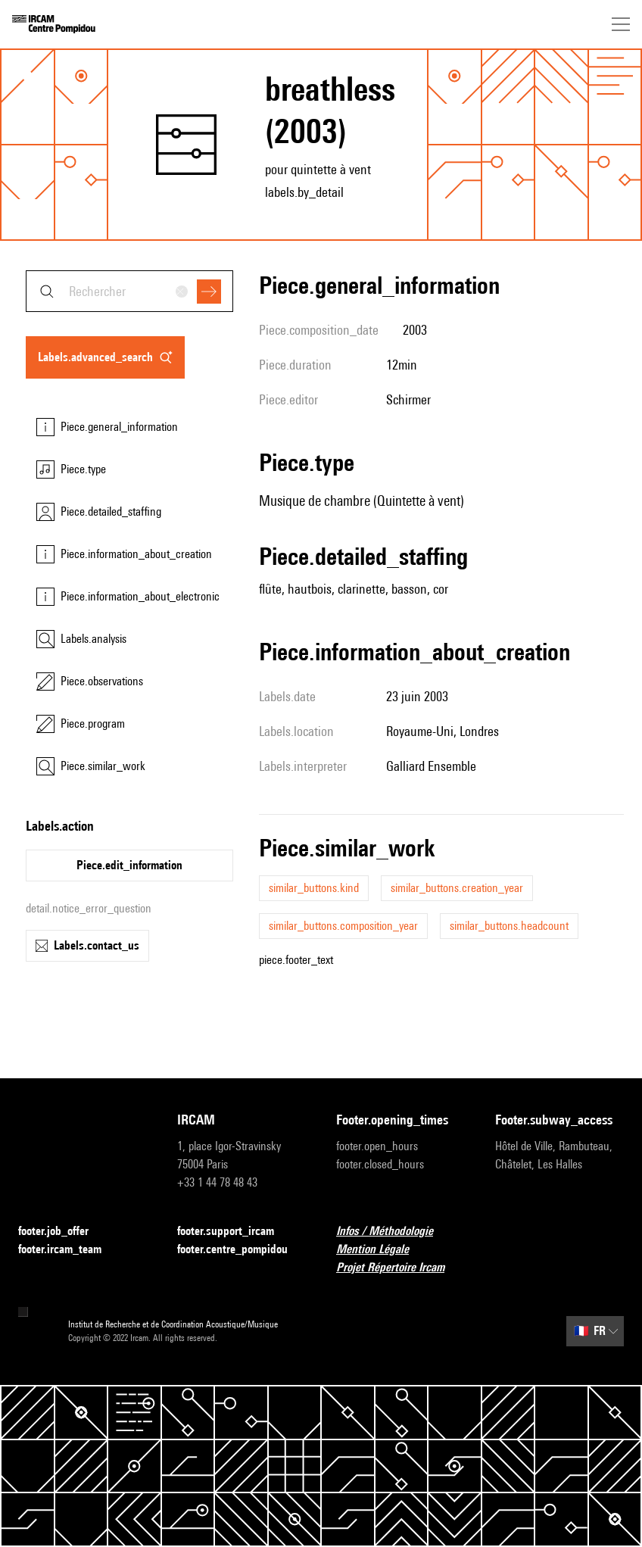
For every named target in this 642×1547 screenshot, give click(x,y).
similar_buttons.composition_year (343, 926)
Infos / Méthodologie (393, 1232)
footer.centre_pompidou (241, 1250)
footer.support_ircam (234, 1232)
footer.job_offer (62, 1232)
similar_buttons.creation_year (457, 888)
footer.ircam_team (69, 1250)
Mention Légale (381, 1250)
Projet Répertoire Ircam (399, 1268)
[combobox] (129, 291)
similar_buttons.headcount (509, 926)
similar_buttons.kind (314, 888)
